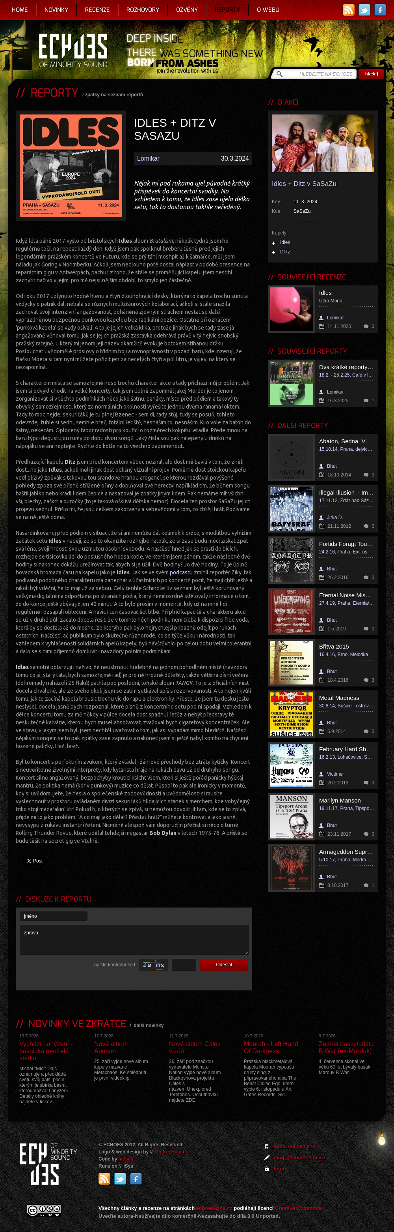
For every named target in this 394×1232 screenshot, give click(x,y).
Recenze (97, 10)
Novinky (57, 10)
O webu (268, 10)
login (280, 1169)
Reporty (227, 10)
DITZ (285, 252)
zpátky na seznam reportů (114, 95)
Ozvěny (187, 10)
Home (20, 10)
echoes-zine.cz (214, 1208)
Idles (285, 242)
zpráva (134, 940)
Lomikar (148, 158)
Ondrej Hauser (171, 1152)
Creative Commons (298, 1208)
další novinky (149, 1025)
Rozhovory (143, 10)
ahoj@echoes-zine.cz (299, 1158)
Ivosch (126, 1159)
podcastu (181, 572)
